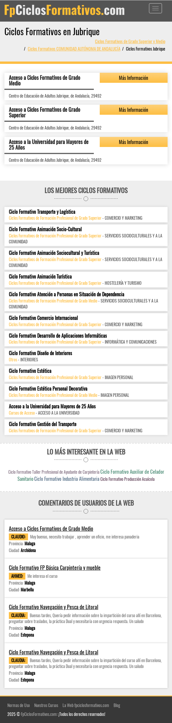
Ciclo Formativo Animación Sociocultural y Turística (54, 253)
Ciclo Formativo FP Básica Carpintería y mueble (55, 567)
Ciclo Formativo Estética (30, 371)
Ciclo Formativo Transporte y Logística (42, 211)
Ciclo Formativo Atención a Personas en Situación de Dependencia (66, 294)
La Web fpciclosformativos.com (86, 705)
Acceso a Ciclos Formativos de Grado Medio (44, 80)
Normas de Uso (18, 705)
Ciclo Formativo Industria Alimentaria (66, 478)
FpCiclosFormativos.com (39, 714)
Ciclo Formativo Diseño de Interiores (40, 353)
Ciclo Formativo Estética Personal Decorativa (48, 388)
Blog (117, 705)
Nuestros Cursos (46, 705)
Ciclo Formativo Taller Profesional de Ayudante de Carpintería (53, 472)
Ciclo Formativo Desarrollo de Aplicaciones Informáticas (58, 335)
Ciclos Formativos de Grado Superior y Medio (130, 41)
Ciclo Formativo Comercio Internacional (43, 318)
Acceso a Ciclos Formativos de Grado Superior (44, 112)
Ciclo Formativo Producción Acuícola (127, 479)
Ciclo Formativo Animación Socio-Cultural (45, 229)
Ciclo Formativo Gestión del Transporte (42, 424)
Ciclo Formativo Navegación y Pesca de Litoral (53, 607)
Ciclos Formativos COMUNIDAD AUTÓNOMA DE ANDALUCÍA (74, 48)
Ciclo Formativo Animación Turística (40, 276)
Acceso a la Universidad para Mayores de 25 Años (49, 144)
